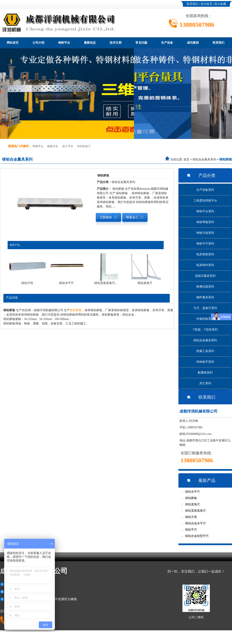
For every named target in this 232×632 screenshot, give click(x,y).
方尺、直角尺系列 (205, 308)
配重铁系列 (205, 372)
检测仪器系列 (205, 286)
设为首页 (206, 3)
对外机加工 (84, 146)
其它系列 (205, 383)
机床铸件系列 (205, 265)
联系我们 (192, 3)
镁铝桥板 (76, 310)
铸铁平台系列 (205, 211)
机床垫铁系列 (205, 254)
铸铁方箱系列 (205, 232)
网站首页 (13, 42)
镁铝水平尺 (192, 491)
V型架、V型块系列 (205, 329)
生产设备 (167, 42)
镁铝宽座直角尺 (195, 510)
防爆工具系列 (205, 351)
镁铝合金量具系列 (204, 159)
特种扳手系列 (205, 361)
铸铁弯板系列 (205, 222)
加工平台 (67, 146)
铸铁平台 (64, 42)
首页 (186, 159)
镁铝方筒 (191, 517)
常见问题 (141, 42)
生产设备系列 (205, 189)
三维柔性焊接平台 (205, 200)
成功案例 (193, 42)
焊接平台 (37, 146)
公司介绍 (38, 42)
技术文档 (115, 42)
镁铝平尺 (191, 529)
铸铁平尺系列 (205, 243)
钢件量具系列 (205, 297)
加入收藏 (220, 3)
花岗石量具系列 (205, 275)
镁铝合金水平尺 (195, 523)
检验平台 (52, 146)
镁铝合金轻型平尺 (197, 536)
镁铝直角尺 (192, 504)
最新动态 (90, 42)
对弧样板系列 (205, 318)
